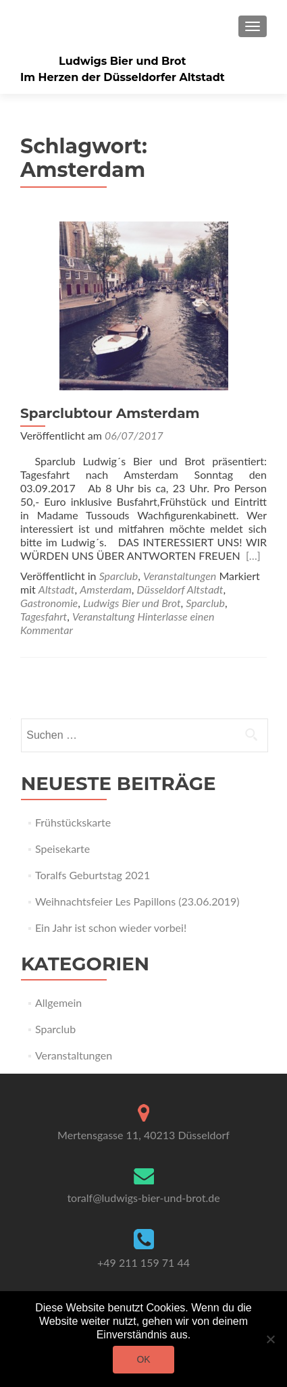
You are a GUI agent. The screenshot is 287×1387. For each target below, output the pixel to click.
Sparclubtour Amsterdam (109, 413)
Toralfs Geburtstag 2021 (92, 874)
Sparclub (118, 575)
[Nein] (270, 1339)
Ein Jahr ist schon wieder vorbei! (110, 927)
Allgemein (58, 1002)
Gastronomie (49, 602)
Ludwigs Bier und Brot (122, 61)
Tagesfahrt (43, 616)
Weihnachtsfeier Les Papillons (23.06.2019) (137, 901)
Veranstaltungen (179, 575)
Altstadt (56, 589)
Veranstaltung (103, 616)
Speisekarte (62, 848)
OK (143, 1359)
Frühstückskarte (73, 822)
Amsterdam (106, 589)
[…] (253, 555)
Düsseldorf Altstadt (180, 589)
